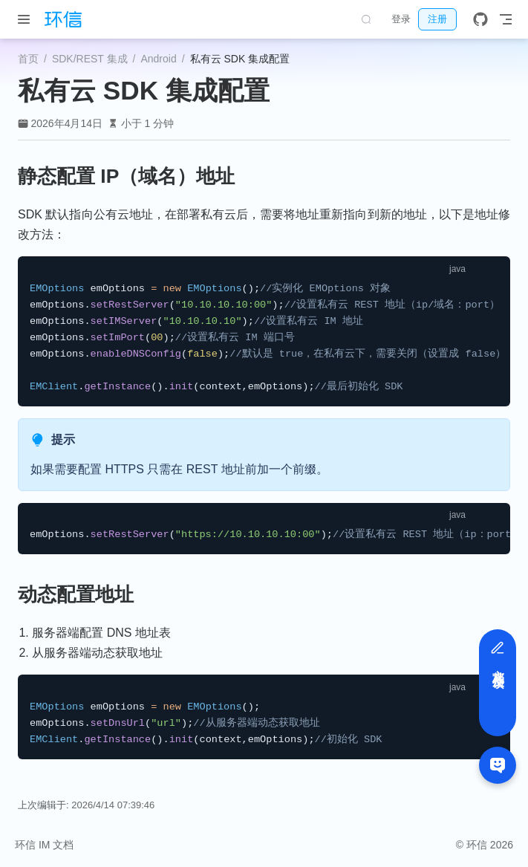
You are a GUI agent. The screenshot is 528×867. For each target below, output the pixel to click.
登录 (401, 19)
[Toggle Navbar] (505, 19)
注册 (437, 19)
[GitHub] (480, 19)
